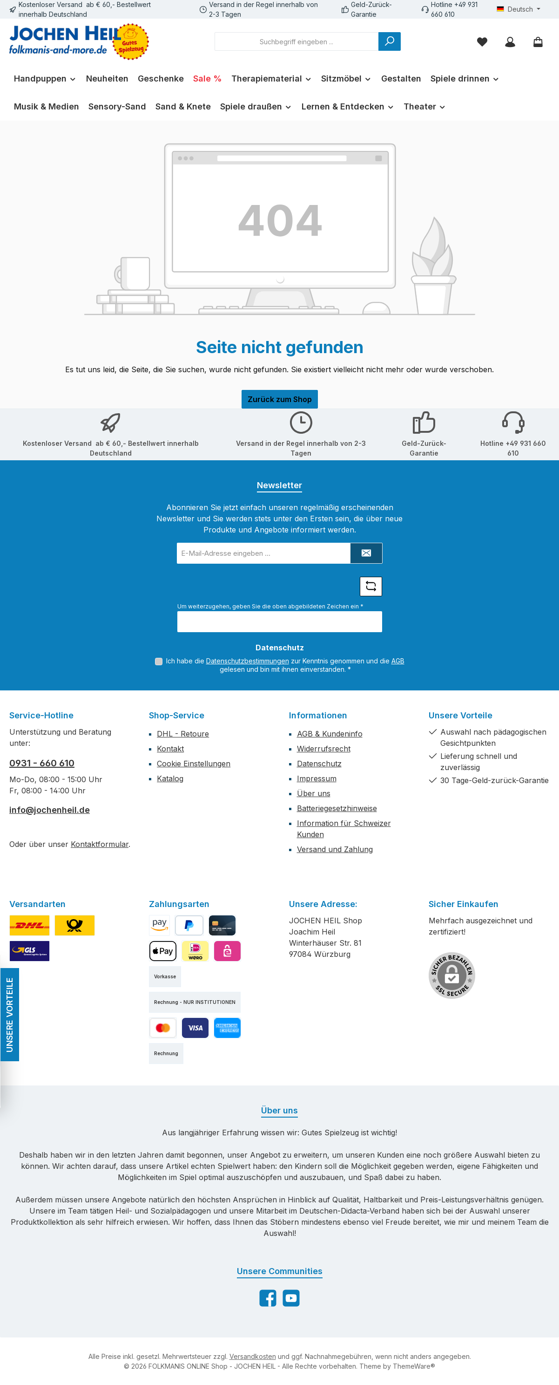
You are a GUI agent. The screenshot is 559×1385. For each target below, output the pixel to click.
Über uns (313, 793)
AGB (397, 661)
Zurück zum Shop (280, 399)
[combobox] (297, 41)
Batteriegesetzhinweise (337, 808)
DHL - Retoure (183, 733)
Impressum (317, 778)
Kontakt (170, 748)
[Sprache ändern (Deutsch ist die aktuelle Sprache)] (518, 9)
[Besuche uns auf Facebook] (267, 1298)
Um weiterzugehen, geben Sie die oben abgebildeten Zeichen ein (270, 606)
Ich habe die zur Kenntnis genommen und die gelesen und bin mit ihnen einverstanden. (285, 665)
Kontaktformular (99, 844)
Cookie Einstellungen (193, 763)
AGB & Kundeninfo (330, 733)
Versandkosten (252, 1356)
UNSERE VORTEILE (9, 1014)
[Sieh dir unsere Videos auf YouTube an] (291, 1298)
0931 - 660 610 (41, 763)
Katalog (170, 778)
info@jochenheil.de (49, 810)
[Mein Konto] (510, 41)
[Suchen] (389, 41)
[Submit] (366, 553)
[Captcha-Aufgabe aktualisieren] (371, 586)
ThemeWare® (414, 1366)
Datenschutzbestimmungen (247, 661)
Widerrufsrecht (323, 748)
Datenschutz (319, 763)
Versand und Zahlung (335, 849)
